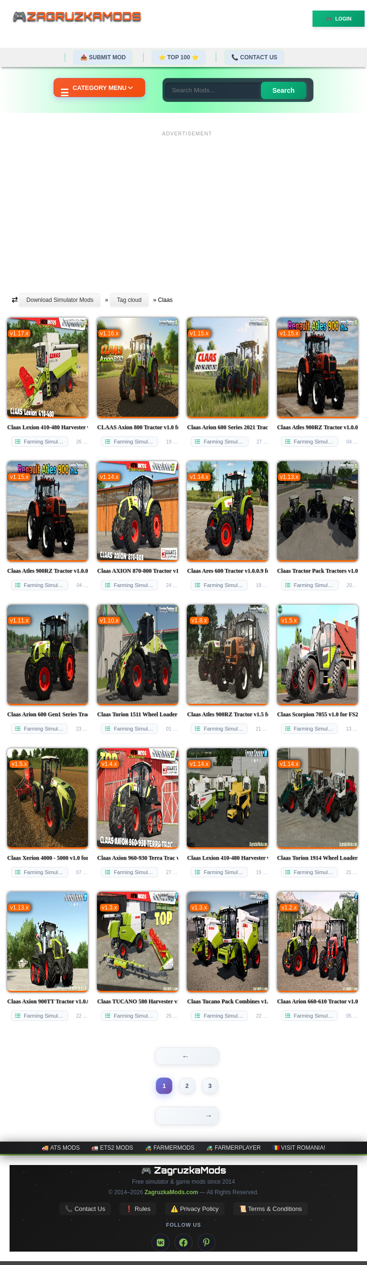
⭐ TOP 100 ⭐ (179, 57)
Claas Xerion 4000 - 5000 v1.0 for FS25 (47, 857)
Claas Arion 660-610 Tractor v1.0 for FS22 (317, 1001)
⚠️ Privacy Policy (195, 1212)
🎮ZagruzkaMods (80, 18)
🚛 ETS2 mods (112, 1151)
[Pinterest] (206, 1246)
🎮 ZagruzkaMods (184, 1174)
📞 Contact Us (254, 57)
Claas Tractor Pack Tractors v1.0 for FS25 (317, 570)
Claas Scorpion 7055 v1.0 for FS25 (317, 714)
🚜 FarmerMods (169, 1151)
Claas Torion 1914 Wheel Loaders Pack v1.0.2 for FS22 (317, 857)
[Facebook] (183, 1246)
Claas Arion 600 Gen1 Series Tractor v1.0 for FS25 (47, 714)
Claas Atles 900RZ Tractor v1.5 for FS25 (227, 714)
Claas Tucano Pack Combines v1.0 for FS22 (227, 1001)
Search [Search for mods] (285, 90)
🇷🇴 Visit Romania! (298, 1151)
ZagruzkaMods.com (171, 1196)
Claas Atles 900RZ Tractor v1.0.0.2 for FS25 (317, 427)
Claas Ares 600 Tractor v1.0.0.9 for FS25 (227, 570)
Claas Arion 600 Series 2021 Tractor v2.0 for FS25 (227, 427)
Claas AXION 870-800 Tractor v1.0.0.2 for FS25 (137, 570)
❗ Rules (138, 1212)
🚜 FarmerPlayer (233, 1151)
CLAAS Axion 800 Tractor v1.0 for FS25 (137, 427)
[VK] (160, 1246)
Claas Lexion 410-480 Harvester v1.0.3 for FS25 (47, 427)
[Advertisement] (187, 207)
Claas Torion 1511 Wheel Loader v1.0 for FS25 (137, 714)
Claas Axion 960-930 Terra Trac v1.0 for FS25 (137, 857)
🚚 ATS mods (60, 1151)
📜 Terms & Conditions (270, 1212)
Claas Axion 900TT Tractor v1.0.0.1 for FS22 (47, 1001)
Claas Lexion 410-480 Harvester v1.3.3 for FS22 (227, 857)
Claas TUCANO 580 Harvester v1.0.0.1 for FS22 (137, 1001)
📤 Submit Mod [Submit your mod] (103, 57)
